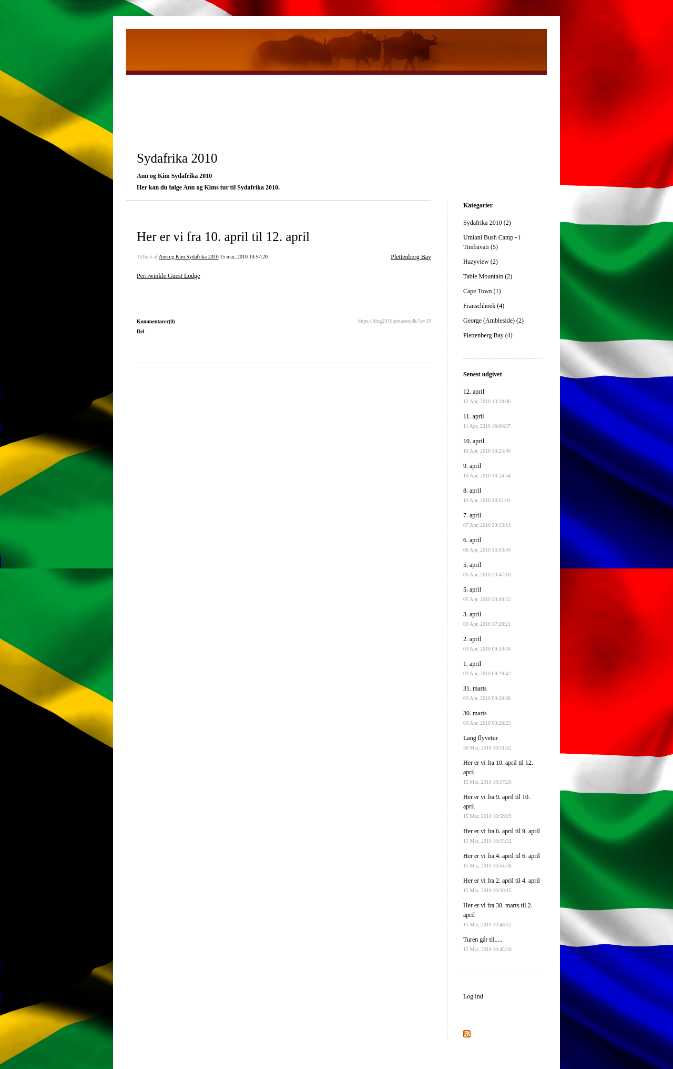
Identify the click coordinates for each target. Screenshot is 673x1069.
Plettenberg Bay (411, 257)
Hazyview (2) (480, 261)
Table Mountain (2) (487, 276)
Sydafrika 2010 (177, 158)
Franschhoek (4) (483, 305)
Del (140, 331)
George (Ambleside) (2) (493, 320)
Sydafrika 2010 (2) (487, 222)
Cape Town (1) (482, 291)
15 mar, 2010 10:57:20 (244, 256)
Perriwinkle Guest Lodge (168, 275)
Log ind (473, 996)
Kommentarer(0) (156, 321)
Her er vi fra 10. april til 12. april (223, 236)
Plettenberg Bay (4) (488, 335)
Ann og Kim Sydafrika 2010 (189, 256)
